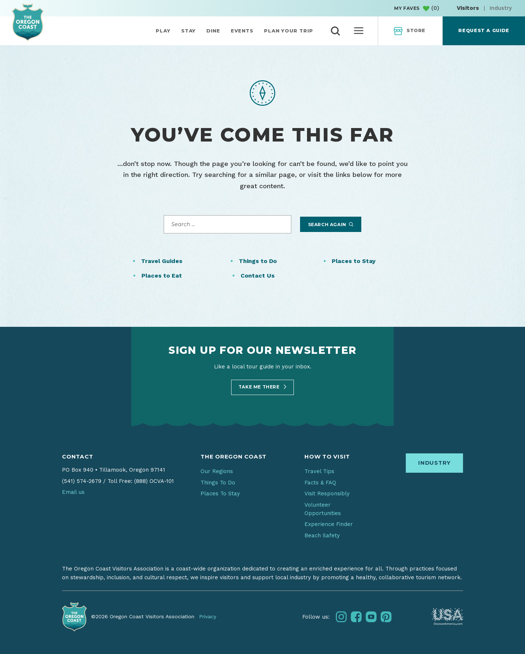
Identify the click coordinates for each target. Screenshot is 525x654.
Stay (188, 31)
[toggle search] (335, 31)
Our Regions (217, 471)
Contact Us (258, 275)
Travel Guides (161, 261)
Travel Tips (319, 471)
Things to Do (258, 261)
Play (163, 31)
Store (409, 31)
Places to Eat (161, 275)
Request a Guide (483, 30)
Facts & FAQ (320, 482)
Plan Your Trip (288, 31)
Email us (73, 492)
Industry (501, 8)
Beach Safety (322, 535)
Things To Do (218, 482)
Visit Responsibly (327, 493)
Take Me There (262, 387)
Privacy (207, 616)
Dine (213, 31)
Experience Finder (328, 524)
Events (242, 31)
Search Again (331, 224)
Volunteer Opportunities (322, 509)
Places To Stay (220, 493)
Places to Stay (354, 261)
